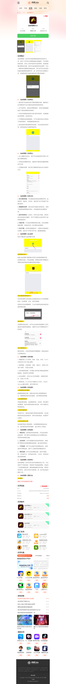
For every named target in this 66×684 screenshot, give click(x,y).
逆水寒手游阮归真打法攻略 (26, 598)
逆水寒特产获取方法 (24, 601)
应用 (30, 8)
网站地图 (33, 675)
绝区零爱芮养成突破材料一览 (26, 612)
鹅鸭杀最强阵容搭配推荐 (25, 607)
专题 (40, 8)
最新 (35, 8)
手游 (25, 8)
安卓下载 (33, 36)
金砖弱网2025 (30, 12)
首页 (20, 8)
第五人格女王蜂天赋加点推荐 (26, 604)
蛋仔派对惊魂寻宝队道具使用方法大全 (29, 610)
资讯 (45, 8)
